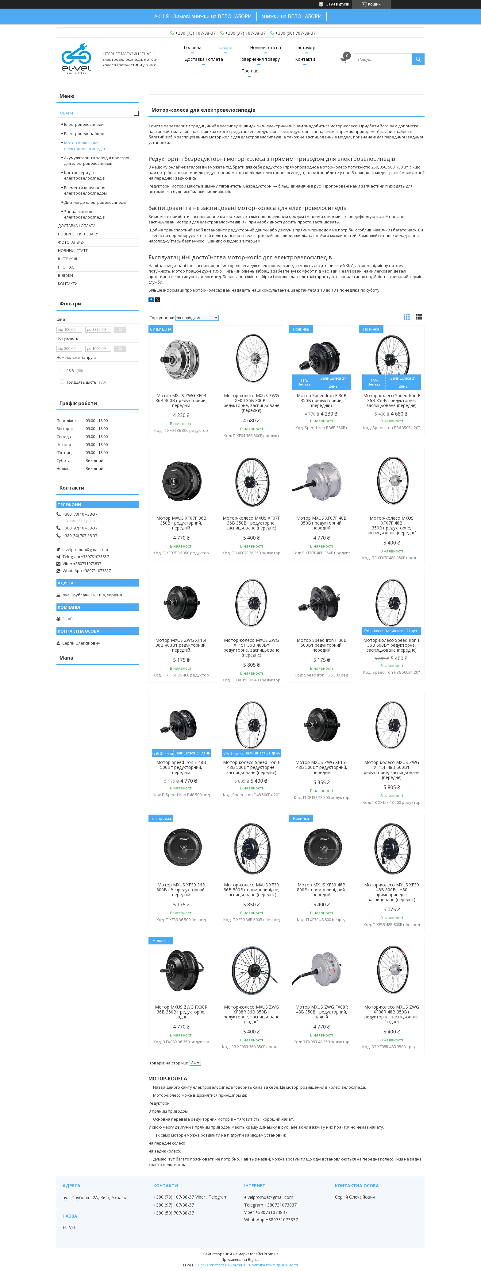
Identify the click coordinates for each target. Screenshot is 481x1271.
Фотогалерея (71, 242)
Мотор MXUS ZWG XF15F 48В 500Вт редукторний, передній (321, 767)
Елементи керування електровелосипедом (85, 190)
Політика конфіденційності (273, 1265)
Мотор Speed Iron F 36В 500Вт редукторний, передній (322, 645)
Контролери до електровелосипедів (84, 175)
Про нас (249, 71)
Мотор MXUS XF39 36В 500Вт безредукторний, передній (181, 889)
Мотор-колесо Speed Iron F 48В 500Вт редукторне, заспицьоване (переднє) (251, 767)
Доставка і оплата (204, 59)
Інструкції (306, 47)
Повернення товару (259, 59)
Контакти (305, 59)
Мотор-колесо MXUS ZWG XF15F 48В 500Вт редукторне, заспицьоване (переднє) (392, 770)
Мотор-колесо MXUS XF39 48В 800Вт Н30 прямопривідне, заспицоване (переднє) (391, 892)
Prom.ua (271, 1254)
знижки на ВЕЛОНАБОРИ (291, 16)
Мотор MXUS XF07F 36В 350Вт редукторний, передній (181, 523)
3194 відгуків (337, 4)
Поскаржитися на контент (221, 1265)
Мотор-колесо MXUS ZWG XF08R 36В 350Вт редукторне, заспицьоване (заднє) (251, 1014)
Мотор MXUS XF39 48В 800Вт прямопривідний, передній (321, 889)
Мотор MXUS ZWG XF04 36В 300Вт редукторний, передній (181, 400)
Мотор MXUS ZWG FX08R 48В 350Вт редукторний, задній (321, 1012)
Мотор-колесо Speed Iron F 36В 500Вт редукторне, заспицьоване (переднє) (391, 645)
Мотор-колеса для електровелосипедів (84, 145)
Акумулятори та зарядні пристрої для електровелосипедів (96, 160)
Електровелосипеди (84, 124)
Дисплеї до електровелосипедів (95, 202)
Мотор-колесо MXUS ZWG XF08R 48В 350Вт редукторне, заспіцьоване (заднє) (391, 1014)
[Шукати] (418, 59)
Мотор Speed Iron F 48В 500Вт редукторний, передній (181, 767)
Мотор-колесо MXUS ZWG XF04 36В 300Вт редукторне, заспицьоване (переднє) (251, 403)
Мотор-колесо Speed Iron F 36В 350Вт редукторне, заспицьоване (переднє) (391, 400)
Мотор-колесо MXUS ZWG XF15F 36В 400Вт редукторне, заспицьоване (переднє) (251, 647)
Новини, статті (265, 47)
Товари (224, 47)
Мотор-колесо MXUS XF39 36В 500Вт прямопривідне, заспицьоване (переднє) (251, 889)
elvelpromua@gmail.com (85, 549)
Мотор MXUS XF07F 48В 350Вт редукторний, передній (321, 523)
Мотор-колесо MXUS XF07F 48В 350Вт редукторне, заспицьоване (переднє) (392, 525)
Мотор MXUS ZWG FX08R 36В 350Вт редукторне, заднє (181, 1012)
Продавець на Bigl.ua (240, 1259)
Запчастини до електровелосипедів (84, 214)
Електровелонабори (84, 133)
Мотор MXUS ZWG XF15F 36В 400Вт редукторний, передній (181, 645)
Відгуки (65, 275)
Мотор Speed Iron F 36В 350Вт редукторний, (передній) (322, 400)
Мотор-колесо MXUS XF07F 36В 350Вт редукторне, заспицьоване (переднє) (251, 523)
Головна (193, 47)
